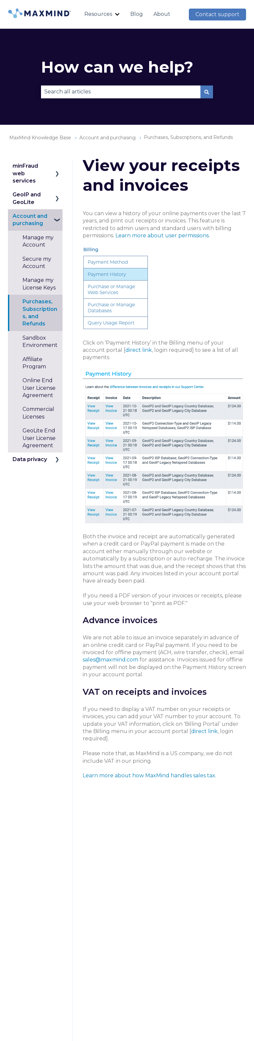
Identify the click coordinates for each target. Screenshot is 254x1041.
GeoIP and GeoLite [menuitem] (27, 198)
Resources (98, 14)
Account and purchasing (107, 138)
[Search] (206, 91)
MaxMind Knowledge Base (40, 138)
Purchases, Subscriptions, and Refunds (188, 137)
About (161, 14)
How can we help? (117, 67)
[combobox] (120, 91)
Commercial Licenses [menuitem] (38, 413)
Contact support (217, 14)
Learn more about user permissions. (162, 235)
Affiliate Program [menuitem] (34, 363)
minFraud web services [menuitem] (25, 173)
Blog (136, 14)
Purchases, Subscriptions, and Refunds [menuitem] (39, 312)
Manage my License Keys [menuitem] (39, 283)
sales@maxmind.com (110, 659)
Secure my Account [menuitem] (36, 262)
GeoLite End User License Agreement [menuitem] (39, 438)
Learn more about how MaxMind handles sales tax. (149, 775)
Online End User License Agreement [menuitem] (39, 387)
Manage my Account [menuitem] (38, 241)
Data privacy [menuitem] (30, 459)
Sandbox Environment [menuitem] (40, 341)
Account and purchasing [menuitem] (30, 219)
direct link (138, 350)
